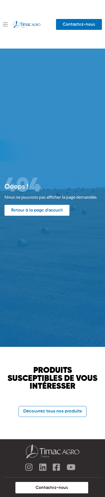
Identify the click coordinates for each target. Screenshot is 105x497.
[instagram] (29, 468)
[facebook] (57, 468)
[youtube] (71, 468)
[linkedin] (43, 468)
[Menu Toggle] (5, 24)
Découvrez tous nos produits (52, 411)
